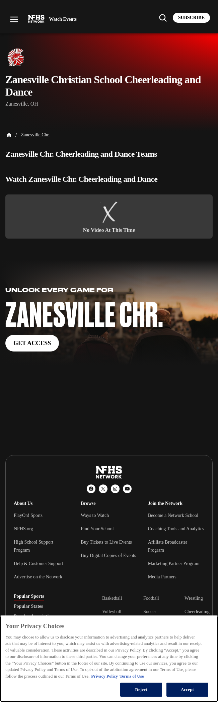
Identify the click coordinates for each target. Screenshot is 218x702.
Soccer (149, 611)
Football (151, 598)
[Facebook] (91, 488)
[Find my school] (163, 18)
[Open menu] (14, 19)
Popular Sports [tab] (29, 596)
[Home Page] (9, 135)
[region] (109, 658)
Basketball (112, 598)
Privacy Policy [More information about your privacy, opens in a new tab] (104, 676)
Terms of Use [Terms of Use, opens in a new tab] (132, 676)
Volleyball (111, 611)
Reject (141, 689)
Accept (187, 689)
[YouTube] (127, 488)
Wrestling (194, 598)
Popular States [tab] (28, 606)
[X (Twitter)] (103, 488)
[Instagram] (115, 488)
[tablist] (47, 606)
